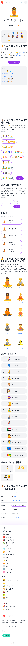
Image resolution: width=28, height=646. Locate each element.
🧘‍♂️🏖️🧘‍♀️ (18, 151)
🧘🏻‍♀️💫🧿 (6, 151)
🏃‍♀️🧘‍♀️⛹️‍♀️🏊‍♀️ (7, 136)
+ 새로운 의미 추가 (14, 62)
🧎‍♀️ (9, 33)
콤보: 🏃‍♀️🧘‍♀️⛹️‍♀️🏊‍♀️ (6, 71)
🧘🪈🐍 (6, 162)
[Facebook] (3, 626)
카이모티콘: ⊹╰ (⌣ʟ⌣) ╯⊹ (9, 73)
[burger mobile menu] (25, 2)
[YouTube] (15, 626)
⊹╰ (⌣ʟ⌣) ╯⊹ (6, 202)
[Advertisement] (13, 101)
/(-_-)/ (16, 202)
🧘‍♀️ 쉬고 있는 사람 (13, 54)
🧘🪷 (5, 157)
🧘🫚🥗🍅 (17, 157)
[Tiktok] (12, 626)
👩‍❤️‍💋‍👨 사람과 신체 (20, 52)
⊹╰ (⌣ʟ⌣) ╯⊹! (6, 207)
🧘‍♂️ (9, 39)
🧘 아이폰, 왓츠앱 (7, 76)
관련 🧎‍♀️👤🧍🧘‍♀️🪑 (7, 81)
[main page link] (2, 2)
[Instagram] (19, 626)
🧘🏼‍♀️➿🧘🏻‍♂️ (6, 172)
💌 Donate (6, 635)
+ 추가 (19, 178)
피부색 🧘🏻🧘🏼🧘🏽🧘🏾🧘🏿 (7, 79)
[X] (6, 626)
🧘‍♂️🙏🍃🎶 (7, 167)
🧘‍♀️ (21, 33)
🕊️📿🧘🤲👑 (9, 141)
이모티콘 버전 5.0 (19, 55)
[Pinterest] (9, 626)
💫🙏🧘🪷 (7, 146)
